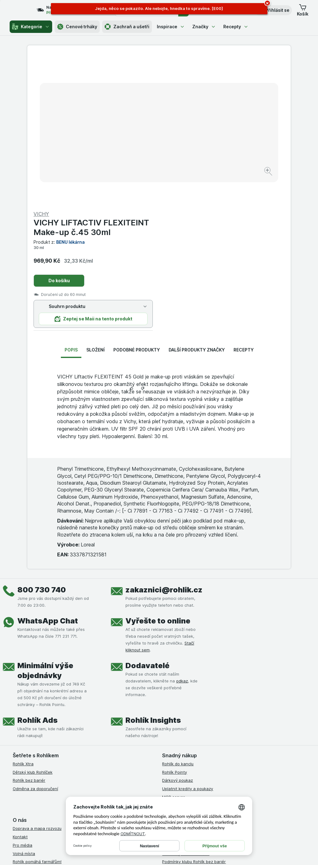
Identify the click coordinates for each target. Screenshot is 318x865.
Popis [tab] (71, 200)
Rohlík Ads (37, 570)
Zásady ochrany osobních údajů (193, 720)
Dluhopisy (22, 720)
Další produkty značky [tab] (197, 200)
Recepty (235, 26)
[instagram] (180, 777)
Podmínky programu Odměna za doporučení (204, 745)
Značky (204, 26)
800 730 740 (41, 440)
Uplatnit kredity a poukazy (187, 639)
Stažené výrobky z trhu (35, 737)
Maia (166, 655)
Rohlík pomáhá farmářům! (37, 712)
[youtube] (195, 777)
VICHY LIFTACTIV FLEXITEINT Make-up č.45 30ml (223, 78)
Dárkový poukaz (177, 630)
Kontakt (20, 687)
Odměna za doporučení (35, 639)
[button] (273, 10)
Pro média (22, 695)
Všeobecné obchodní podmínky (192, 679)
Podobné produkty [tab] (136, 200)
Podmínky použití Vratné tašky (191, 729)
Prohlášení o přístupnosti (186, 753)
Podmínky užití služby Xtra (187, 687)
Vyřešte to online (157, 471)
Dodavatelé (147, 516)
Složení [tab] (95, 200)
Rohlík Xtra (23, 614)
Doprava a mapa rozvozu (37, 679)
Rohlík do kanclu (177, 614)
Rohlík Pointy (174, 622)
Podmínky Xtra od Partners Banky (194, 695)
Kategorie (31, 27)
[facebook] (166, 777)
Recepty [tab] (244, 200)
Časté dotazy (26, 729)
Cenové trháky (77, 27)
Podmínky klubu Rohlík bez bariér (194, 712)
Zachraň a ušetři (127, 27)
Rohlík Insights (153, 570)
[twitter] (210, 777)
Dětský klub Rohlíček (32, 622)
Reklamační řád (177, 737)
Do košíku (191, 131)
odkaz (182, 531)
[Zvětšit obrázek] (137, 152)
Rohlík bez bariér (29, 630)
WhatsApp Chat (47, 471)
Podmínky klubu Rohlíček (185, 703)
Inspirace (171, 26)
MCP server (173, 647)
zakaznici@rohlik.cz (163, 440)
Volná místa (24, 703)
